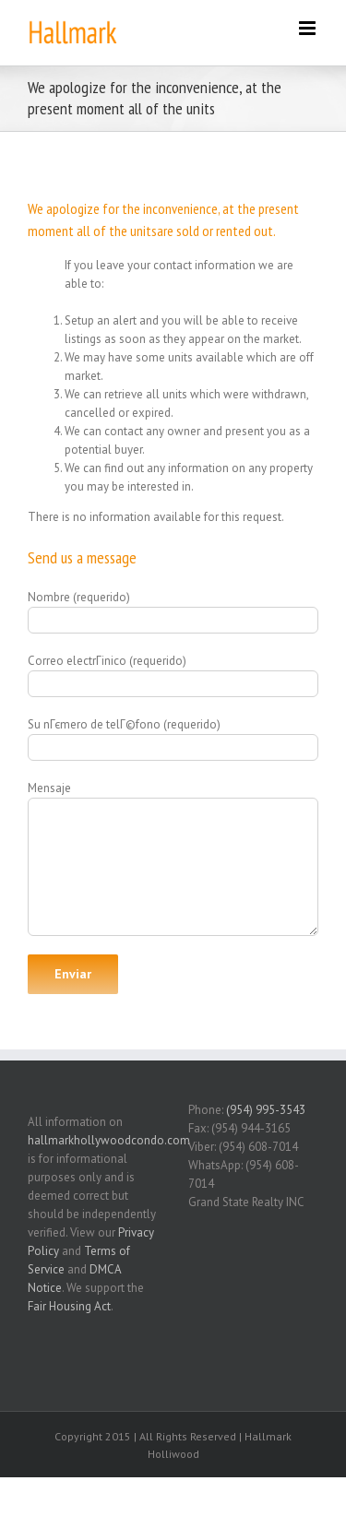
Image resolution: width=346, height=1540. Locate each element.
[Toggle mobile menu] (308, 28)
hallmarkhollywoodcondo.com (109, 1140)
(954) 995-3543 (265, 1110)
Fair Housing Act (69, 1306)
